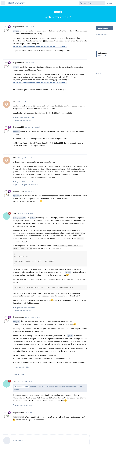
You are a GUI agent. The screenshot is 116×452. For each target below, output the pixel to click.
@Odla (32, 218)
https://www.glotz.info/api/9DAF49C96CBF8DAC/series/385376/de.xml (40, 46)
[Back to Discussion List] (3, 3)
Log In (109, 3)
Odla (17, 131)
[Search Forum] (92, 3)
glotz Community (16, 2)
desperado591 (22, 387)
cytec (17, 321)
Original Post (101, 35)
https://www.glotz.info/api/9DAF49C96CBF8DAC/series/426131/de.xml (40, 82)
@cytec (16, 31)
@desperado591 (19, 218)
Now (98, 73)
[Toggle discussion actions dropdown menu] (111, 28)
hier (24, 241)
